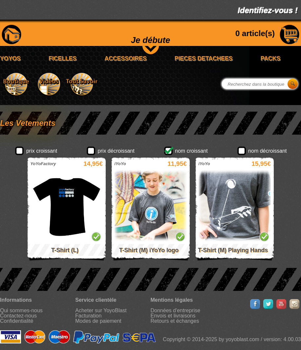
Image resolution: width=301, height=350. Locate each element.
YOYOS (10, 58)
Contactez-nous (18, 315)
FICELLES (62, 58)
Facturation (88, 315)
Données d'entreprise (176, 310)
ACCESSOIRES (125, 58)
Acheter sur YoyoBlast (101, 310)
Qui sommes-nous (21, 310)
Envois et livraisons (173, 315)
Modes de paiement (98, 321)
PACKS (270, 58)
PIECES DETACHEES (204, 58)
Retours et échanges (175, 321)
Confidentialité (16, 321)
